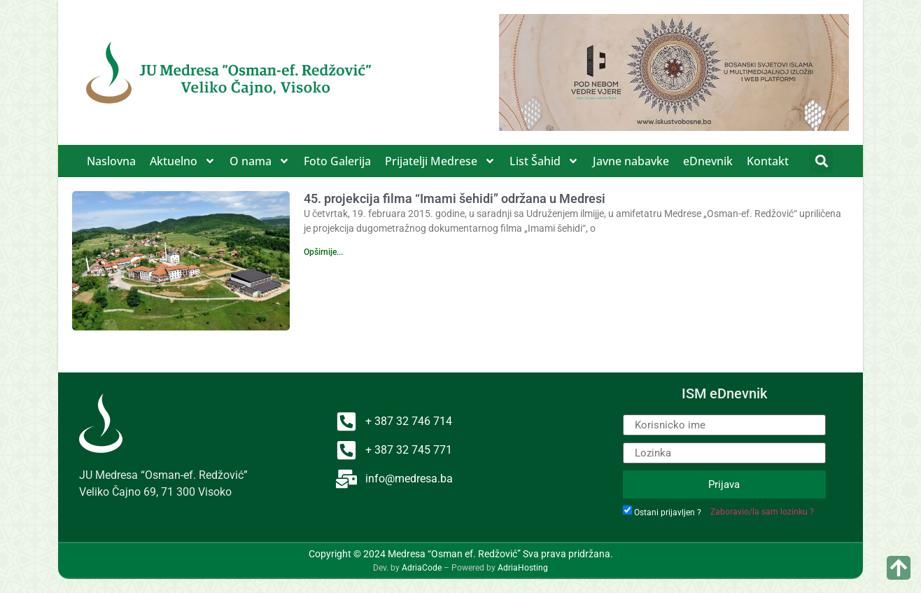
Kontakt (768, 161)
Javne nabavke (631, 161)
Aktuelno (183, 161)
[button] (821, 161)
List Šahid (544, 161)
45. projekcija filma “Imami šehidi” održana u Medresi (454, 198)
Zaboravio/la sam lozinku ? (762, 512)
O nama (260, 161)
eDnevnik (708, 161)
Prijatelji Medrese (440, 161)
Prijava (724, 484)
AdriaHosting (523, 568)
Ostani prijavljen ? (667, 512)
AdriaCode (422, 568)
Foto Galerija (337, 161)
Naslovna (111, 161)
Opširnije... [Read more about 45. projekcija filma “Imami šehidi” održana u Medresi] (323, 252)
